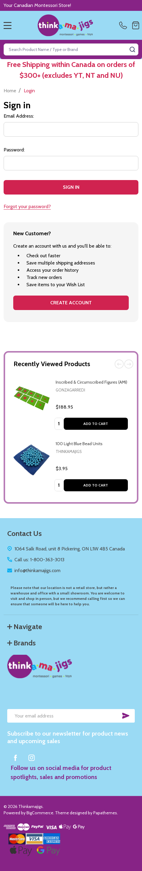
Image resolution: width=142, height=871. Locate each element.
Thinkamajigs (69, 451)
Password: (14, 150)
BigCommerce (39, 813)
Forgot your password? (27, 206)
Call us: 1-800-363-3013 (39, 559)
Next (128, 364)
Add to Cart (95, 423)
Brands (21, 642)
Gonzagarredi (70, 390)
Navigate (24, 626)
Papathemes (105, 813)
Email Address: (19, 116)
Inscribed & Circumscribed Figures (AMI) (91, 382)
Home (10, 90)
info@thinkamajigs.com (37, 570)
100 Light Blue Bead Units (79, 443)
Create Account (71, 303)
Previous (119, 364)
